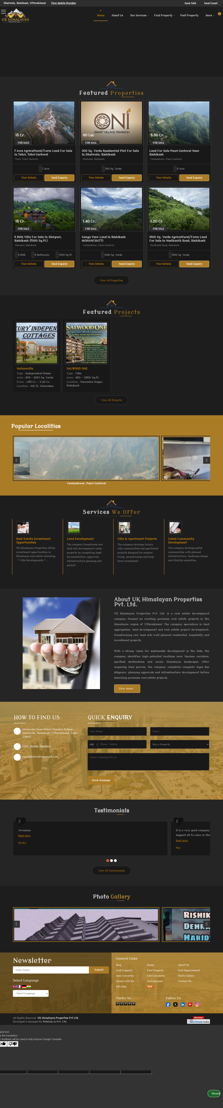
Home (100, 15)
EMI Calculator (156, 993)
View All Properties (111, 280)
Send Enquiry (59, 178)
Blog (118, 983)
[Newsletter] (51, 987)
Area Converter (125, 993)
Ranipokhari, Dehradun (191, 483)
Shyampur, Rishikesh (111, 483)
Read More (24, 839)
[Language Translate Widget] (31, 1011)
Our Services (139, 15)
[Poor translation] (12, 1062)
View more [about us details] (126, 691)
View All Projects (111, 400)
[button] (63, 3)
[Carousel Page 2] (111, 878)
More (210, 15)
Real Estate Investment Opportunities (33, 544)
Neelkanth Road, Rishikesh (32, 485)
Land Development (80, 542)
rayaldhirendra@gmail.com (40, 760)
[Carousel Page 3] (115, 878)
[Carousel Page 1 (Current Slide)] (107, 878)
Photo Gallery (186, 993)
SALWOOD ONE (77, 368)
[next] (206, 462)
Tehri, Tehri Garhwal (151, 483)
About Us (117, 15)
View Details (28, 178)
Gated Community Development (181, 544)
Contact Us (184, 999)
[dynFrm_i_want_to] (179, 747)
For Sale (23, 143)
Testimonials (155, 999)
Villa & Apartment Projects (137, 542)
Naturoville (25, 368)
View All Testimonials (111, 888)
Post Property (189, 15)
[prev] (16, 462)
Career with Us (125, 999)
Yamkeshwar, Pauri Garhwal (72, 485)
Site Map (121, 1004)
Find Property (164, 15)
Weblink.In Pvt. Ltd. (55, 1039)
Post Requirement (189, 988)
